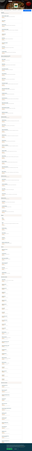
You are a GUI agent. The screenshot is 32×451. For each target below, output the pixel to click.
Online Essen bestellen (27, 10)
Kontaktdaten (19, 1)
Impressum (22, 1)
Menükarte (10, 1)
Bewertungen (14, 1)
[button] (21, 10)
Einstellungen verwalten (22, 446)
